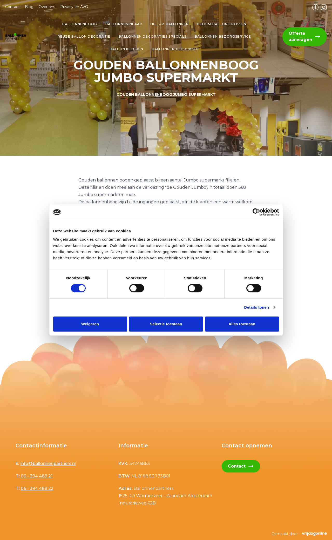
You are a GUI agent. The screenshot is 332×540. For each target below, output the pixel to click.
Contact (12, 6)
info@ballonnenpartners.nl (48, 463)
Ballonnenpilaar (123, 24)
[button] (15, 36)
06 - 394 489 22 (37, 488)
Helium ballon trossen (221, 24)
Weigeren (90, 324)
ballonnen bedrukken (175, 49)
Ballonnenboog (79, 24)
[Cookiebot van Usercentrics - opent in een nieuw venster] (256, 212)
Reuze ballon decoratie (84, 36)
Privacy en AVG (74, 6)
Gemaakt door (299, 534)
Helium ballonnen (170, 24)
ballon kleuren (127, 49)
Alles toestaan (241, 324)
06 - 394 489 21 (36, 476)
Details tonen (256, 307)
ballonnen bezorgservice (223, 36)
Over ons (47, 6)
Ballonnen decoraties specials (152, 36)
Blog (29, 6)
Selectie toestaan (166, 324)
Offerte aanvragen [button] (305, 36)
